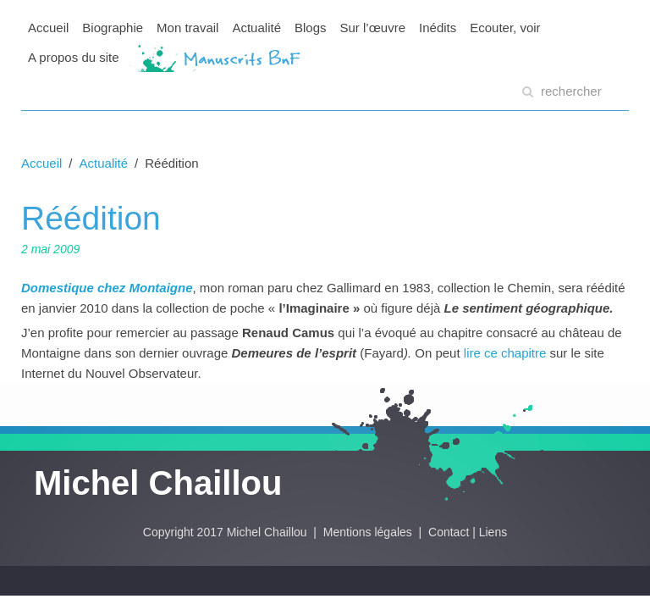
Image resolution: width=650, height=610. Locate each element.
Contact (448, 532)
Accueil (48, 27)
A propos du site (73, 57)
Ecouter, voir (505, 27)
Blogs (311, 27)
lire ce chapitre (507, 353)
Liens (493, 532)
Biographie (112, 27)
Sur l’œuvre (373, 27)
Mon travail (187, 27)
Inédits (437, 27)
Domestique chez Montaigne (107, 287)
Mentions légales (369, 532)
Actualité (256, 27)
